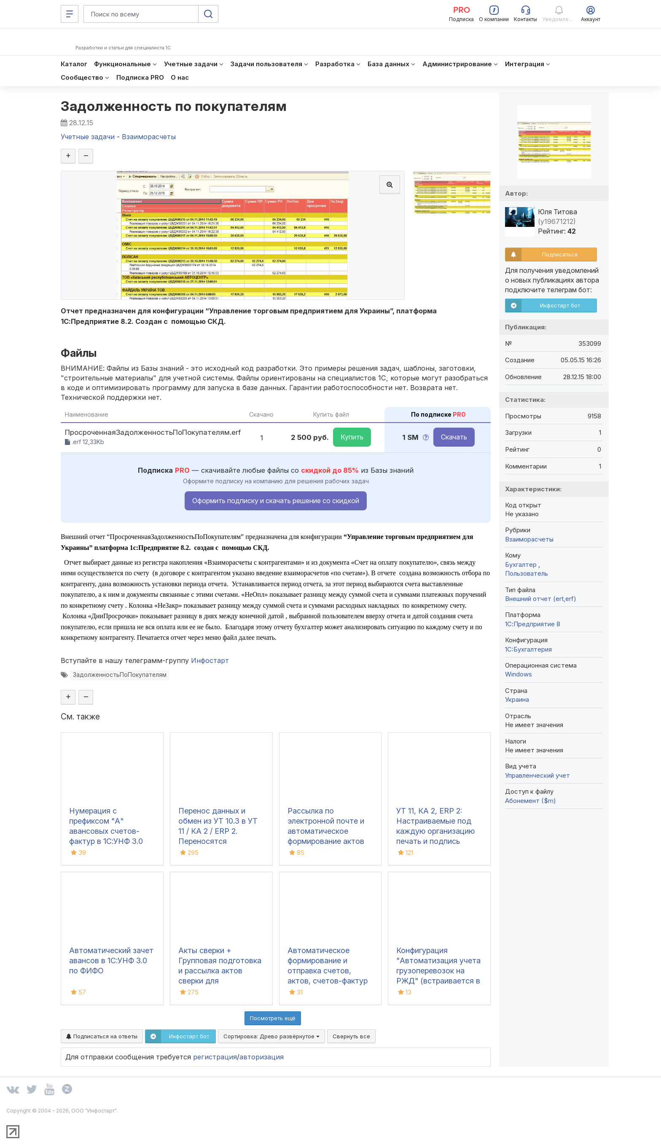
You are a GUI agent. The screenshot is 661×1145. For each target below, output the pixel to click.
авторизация (268, 1063)
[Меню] (69, 14)
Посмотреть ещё (273, 1024)
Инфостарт (213, 666)
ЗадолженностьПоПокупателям (120, 680)
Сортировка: (271, 1042)
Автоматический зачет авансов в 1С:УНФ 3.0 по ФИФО (111, 966)
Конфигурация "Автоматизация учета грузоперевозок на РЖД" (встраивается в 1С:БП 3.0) (438, 977)
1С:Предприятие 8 (532, 624)
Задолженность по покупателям (179, 106)
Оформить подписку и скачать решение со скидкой (275, 505)
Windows (518, 674)
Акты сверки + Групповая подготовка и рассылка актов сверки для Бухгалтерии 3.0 (219, 977)
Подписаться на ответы (101, 1042)
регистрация (220, 1063)
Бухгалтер (521, 564)
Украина (517, 699)
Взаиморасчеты (529, 539)
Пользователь (526, 573)
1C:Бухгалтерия (528, 649)
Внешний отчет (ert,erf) (540, 599)
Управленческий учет (537, 775)
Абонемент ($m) (530, 801)
